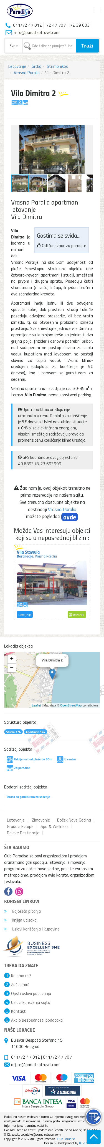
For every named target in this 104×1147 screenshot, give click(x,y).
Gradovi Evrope (20, 826)
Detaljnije (24, 614)
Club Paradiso (66, 1138)
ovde (69, 517)
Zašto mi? (20, 984)
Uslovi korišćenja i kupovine (32, 929)
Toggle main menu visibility (97, 9)
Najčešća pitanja (22, 911)
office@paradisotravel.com (35, 1064)
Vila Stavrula (37, 554)
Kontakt (18, 1011)
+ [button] (12, 659)
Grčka (36, 66)
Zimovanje (41, 820)
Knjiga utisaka (20, 920)
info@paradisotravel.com (36, 32)
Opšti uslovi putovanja (31, 993)
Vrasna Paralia (27, 72)
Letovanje (17, 66)
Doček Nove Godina (74, 820)
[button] (87, 129)
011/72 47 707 (57, 1057)
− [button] (12, 668)
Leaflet (36, 705)
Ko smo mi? (21, 975)
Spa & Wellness (55, 826)
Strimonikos (57, 66)
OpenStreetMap (71, 705)
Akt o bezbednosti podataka (37, 1020)
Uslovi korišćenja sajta (30, 1002)
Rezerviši (77, 614)
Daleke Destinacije (23, 833)
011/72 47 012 (25, 1057)
